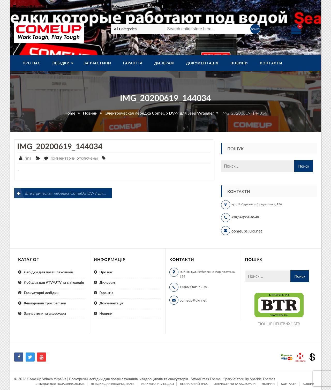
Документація (202, 63)
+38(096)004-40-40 (245, 217)
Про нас (31, 63)
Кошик (308, 383)
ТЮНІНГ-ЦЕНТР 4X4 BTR (279, 323)
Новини (239, 63)
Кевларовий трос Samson (45, 303)
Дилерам (164, 63)
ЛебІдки (61, 63)
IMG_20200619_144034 (60, 146)
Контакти (271, 63)
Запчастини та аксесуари (45, 313)
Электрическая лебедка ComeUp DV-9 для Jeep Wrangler (68, 193)
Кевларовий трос (194, 383)
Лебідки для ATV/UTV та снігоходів (54, 282)
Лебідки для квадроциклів (112, 383)
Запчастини (97, 63)
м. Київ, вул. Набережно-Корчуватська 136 (126, 6)
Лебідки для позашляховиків (48, 272)
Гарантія (132, 63)
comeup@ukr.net (30, 6)
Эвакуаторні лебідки (157, 383)
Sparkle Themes (262, 379)
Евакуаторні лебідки (41, 292)
